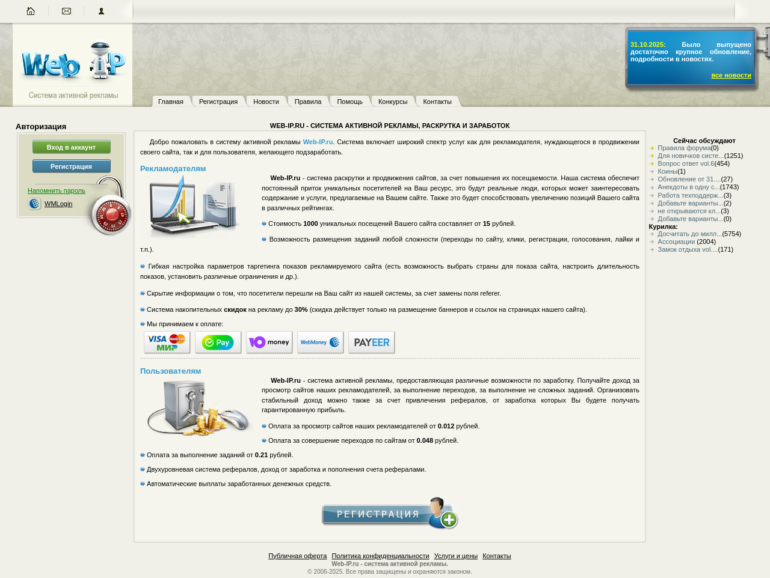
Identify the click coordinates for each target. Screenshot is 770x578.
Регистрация (218, 101)
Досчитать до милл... (690, 233)
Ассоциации (677, 241)
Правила (308, 101)
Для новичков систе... (691, 155)
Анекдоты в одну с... (689, 186)
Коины (668, 171)
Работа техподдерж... (691, 195)
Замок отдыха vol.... (688, 249)
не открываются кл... (689, 210)
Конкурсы (392, 101)
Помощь (350, 101)
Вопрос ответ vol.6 (686, 163)
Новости (266, 101)
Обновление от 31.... (689, 179)
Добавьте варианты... (691, 203)
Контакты (437, 101)
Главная (170, 101)
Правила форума (684, 147)
